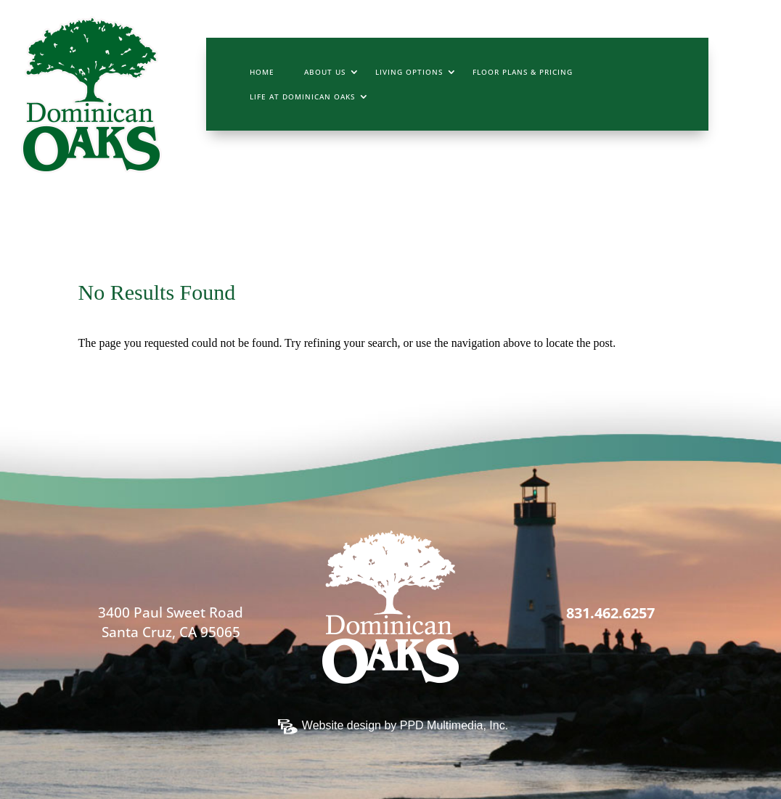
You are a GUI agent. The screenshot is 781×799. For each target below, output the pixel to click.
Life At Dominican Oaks (302, 96)
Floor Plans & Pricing (523, 72)
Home (262, 72)
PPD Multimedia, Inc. (454, 725)
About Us (324, 72)
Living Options (409, 72)
